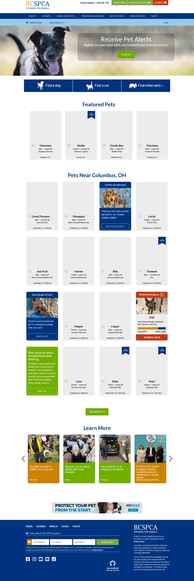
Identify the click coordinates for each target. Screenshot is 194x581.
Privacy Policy (97, 550)
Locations (41, 526)
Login (166, 22)
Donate (46, 16)
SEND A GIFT (42, 336)
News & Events (137, 16)
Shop (154, 16)
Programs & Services (93, 16)
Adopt (32, 16)
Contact (76, 526)
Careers (65, 526)
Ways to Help (117, 16)
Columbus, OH (57, 22)
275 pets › (36, 22)
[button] (119, 2)
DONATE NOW (152, 337)
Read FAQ (42, 391)
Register (126, 54)
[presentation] (23, 458)
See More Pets (97, 411)
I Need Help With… (66, 16)
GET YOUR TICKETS (115, 226)
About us (53, 526)
